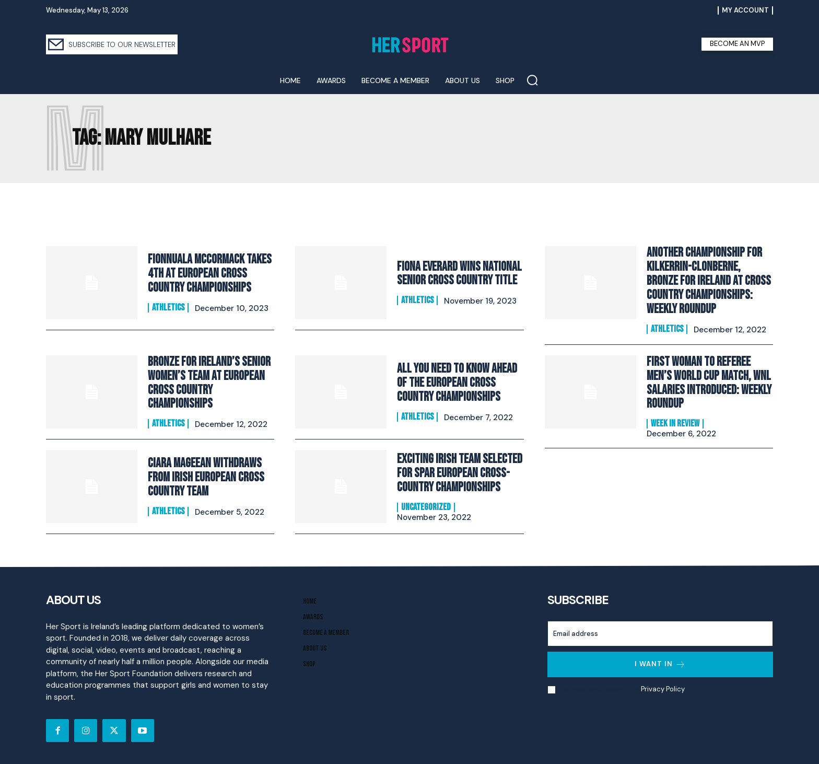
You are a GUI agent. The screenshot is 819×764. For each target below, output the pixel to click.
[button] (532, 79)
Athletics (168, 307)
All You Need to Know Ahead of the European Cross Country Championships (457, 381)
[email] (660, 632)
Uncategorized (426, 505)
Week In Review (675, 421)
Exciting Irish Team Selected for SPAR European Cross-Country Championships (459, 471)
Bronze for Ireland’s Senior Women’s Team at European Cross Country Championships (209, 381)
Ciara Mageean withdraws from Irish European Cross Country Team (206, 476)
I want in (660, 663)
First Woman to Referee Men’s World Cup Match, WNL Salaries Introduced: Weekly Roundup (709, 381)
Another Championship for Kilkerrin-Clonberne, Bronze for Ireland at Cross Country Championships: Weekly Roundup (708, 280)
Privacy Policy (662, 688)
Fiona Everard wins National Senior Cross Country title (459, 273)
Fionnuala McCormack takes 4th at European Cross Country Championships (210, 273)
